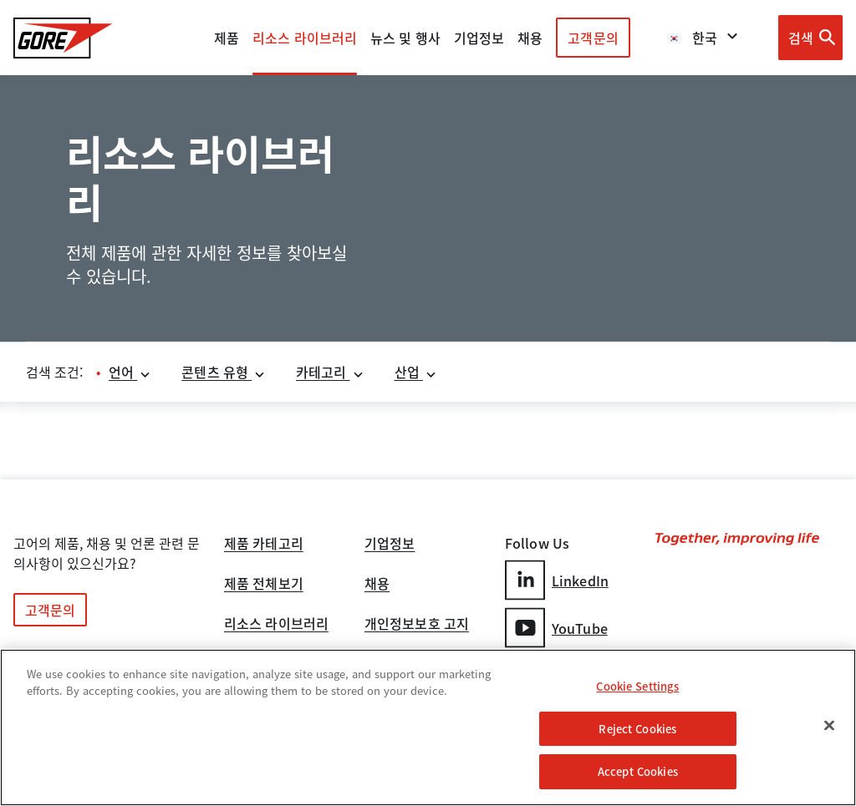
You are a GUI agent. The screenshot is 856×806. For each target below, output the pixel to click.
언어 (130, 372)
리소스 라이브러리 (276, 624)
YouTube (556, 627)
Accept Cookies (638, 771)
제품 (226, 38)
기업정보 (389, 544)
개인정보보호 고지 (416, 624)
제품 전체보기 (263, 584)
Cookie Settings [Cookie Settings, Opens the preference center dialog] (637, 686)
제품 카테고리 (263, 544)
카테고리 (330, 372)
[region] (428, 727)
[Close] (829, 725)
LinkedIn (557, 580)
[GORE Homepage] (63, 38)
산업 (416, 372)
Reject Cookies (637, 729)
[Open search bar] (810, 37)
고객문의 (593, 38)
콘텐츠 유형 (223, 372)
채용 (377, 584)
